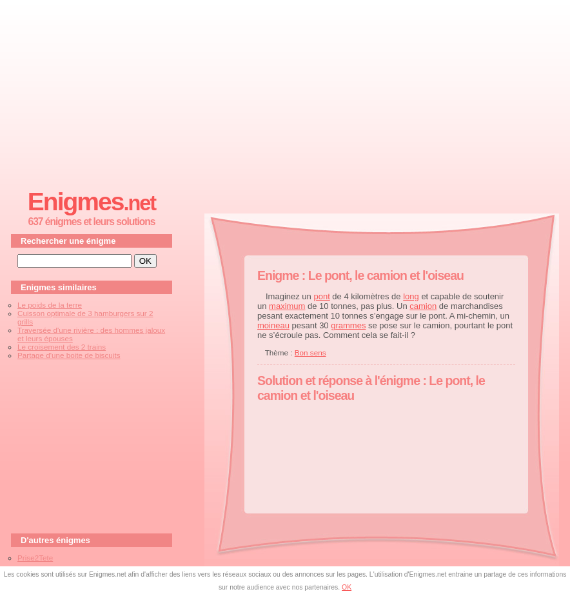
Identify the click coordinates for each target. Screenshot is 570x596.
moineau (273, 325)
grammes (348, 325)
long (411, 296)
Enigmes (91, 201)
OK (346, 587)
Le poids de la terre (49, 305)
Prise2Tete (35, 557)
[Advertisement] (285, 91)
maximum (287, 306)
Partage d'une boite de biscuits (68, 355)
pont (321, 296)
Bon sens (310, 352)
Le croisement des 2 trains (61, 347)
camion (423, 306)
